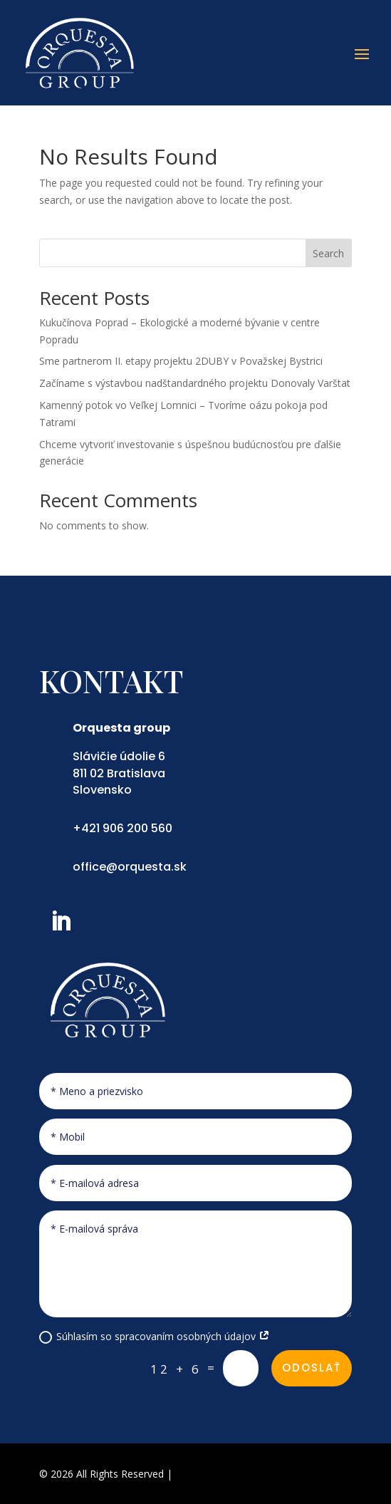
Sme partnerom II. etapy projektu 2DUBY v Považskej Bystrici (181, 361)
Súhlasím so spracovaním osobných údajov (154, 1336)
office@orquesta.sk (130, 867)
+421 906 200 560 (122, 828)
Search (328, 253)
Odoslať (311, 1367)
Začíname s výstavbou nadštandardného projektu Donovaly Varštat (194, 383)
